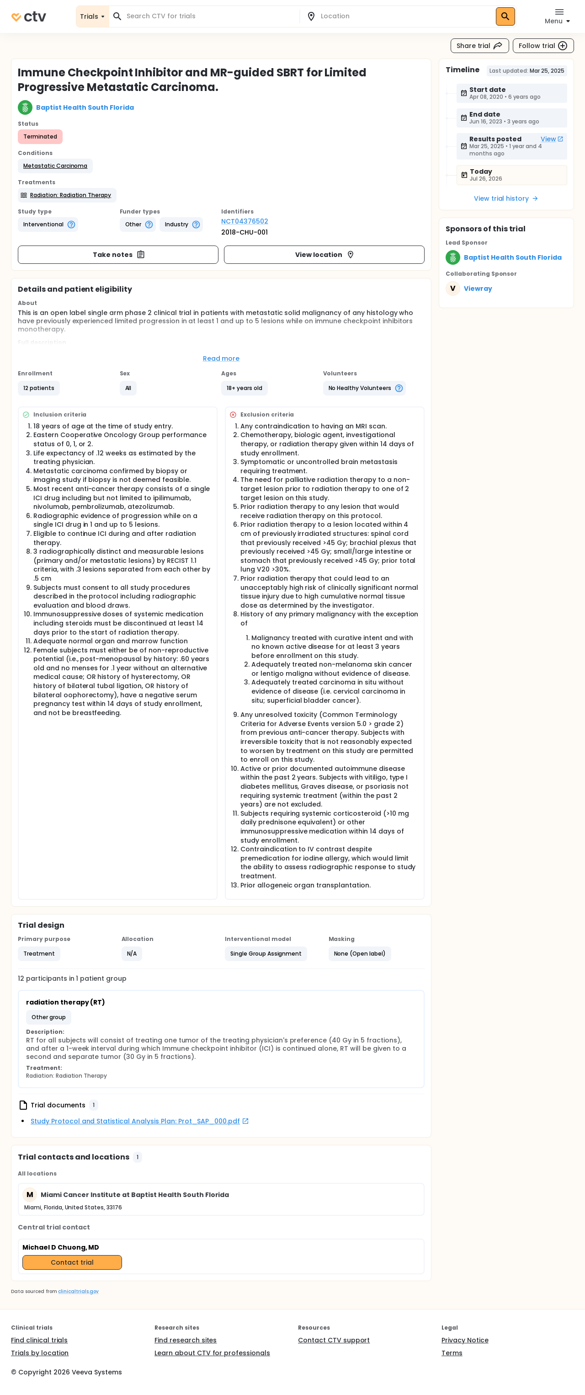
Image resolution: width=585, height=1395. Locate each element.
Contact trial (72, 1262)
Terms (452, 1353)
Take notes (119, 254)
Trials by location (40, 1353)
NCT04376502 (244, 221)
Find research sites (185, 1340)
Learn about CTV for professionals (212, 1353)
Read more (221, 358)
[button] (55, 166)
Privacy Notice (465, 1340)
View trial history (506, 198)
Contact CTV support (334, 1340)
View (552, 139)
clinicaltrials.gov (78, 1291)
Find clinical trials (39, 1340)
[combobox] (210, 16)
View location (325, 254)
